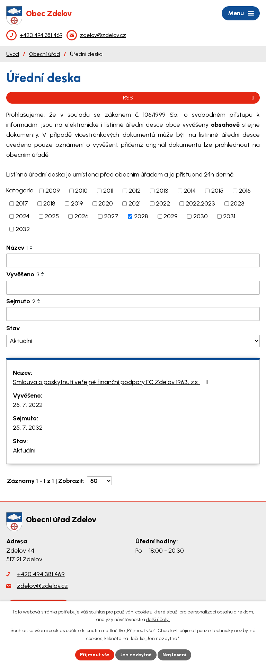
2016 (245, 190)
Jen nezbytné (136, 655)
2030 (200, 216)
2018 (49, 203)
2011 (108, 190)
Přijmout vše (94, 655)
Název (17, 247)
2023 (237, 203)
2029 (170, 216)
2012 (134, 190)
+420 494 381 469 (41, 574)
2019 (77, 203)
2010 (81, 190)
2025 (52, 216)
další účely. (158, 620)
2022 (163, 203)
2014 (190, 190)
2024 (22, 216)
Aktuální (24, 450)
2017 (22, 203)
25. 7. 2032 (28, 427)
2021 (134, 203)
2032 (23, 229)
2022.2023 (200, 203)
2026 (81, 216)
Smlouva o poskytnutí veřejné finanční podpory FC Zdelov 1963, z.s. (112, 382)
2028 (141, 216)
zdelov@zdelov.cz (42, 586)
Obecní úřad (44, 54)
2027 (111, 216)
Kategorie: (20, 190)
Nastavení (174, 655)
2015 (217, 190)
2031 (229, 216)
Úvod (12, 54)
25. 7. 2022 (28, 405)
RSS (189, 97)
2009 (52, 190)
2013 (162, 190)
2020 (105, 203)
